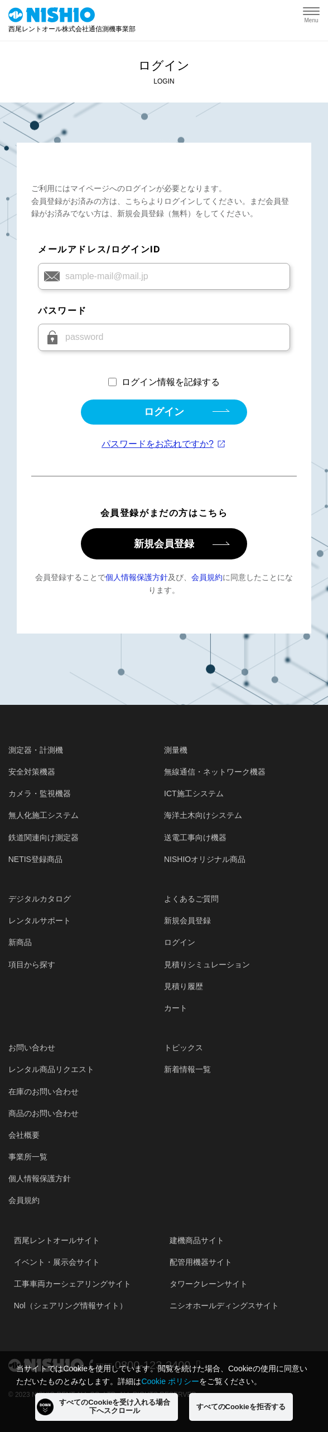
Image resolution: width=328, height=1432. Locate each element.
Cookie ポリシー (170, 1381)
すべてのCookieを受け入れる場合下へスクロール (103, 1406)
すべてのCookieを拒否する (241, 1406)
